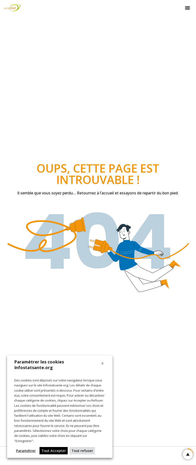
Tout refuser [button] (82, 450)
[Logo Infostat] (12, 7)
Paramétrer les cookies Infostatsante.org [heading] (39, 364)
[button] (187, 8)
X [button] (102, 363)
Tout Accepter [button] (53, 450)
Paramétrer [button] (26, 450)
